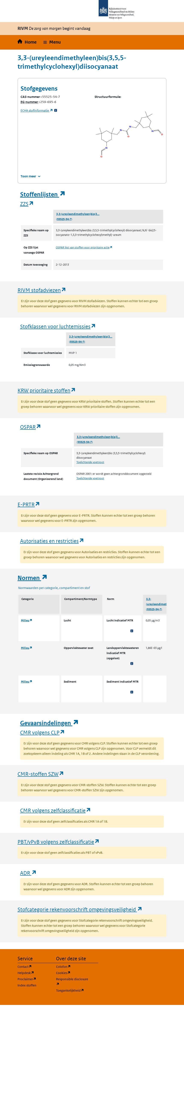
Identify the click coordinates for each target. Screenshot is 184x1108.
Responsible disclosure (72, 981)
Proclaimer (34, 979)
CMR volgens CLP (42, 732)
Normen (32, 578)
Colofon (72, 966)
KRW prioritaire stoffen (47, 390)
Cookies (72, 972)
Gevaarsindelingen (49, 723)
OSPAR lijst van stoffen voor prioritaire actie (84, 247)
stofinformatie (37, 110)
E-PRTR (29, 504)
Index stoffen (27, 985)
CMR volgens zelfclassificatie (55, 810)
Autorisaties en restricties (52, 541)
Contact (34, 966)
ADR (28, 873)
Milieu (26, 620)
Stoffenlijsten (42, 194)
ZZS (27, 204)
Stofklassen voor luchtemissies (58, 326)
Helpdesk (34, 972)
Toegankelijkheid (72, 990)
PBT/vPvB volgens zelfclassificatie (59, 842)
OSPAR (30, 427)
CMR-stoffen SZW (41, 774)
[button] (52, 42)
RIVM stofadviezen (42, 290)
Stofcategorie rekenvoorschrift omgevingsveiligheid (80, 909)
